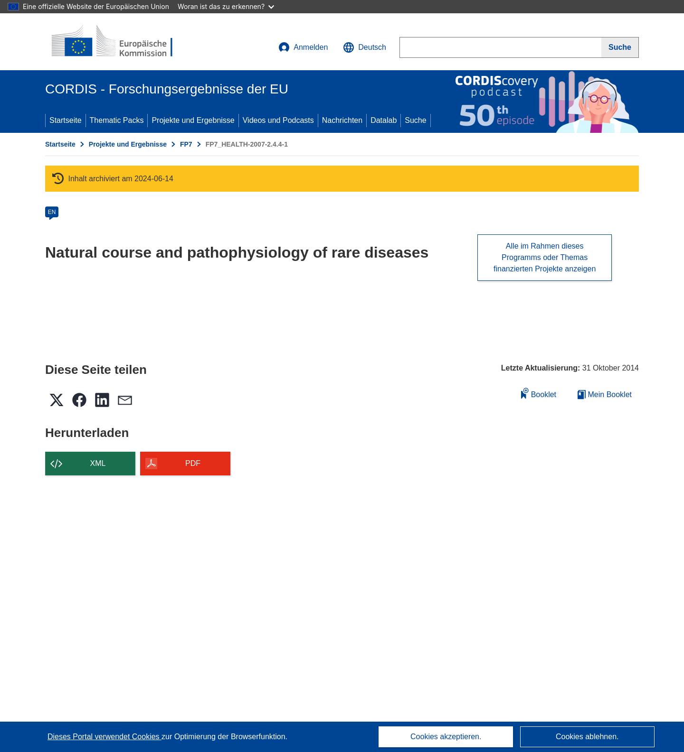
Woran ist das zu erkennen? (226, 6)
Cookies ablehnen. (587, 737)
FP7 (186, 144)
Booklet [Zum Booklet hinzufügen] (538, 393)
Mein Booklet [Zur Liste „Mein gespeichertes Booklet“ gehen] (605, 394)
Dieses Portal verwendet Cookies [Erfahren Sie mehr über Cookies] (105, 737)
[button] (364, 47)
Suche (415, 120)
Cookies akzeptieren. (445, 737)
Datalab (383, 120)
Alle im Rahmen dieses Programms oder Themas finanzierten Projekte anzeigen (545, 257)
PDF (192, 463)
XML (98, 463)
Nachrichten (342, 120)
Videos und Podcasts (278, 120)
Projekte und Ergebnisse (193, 120)
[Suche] (620, 47)
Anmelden (303, 47)
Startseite (65, 120)
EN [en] (52, 212)
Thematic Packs (117, 120)
